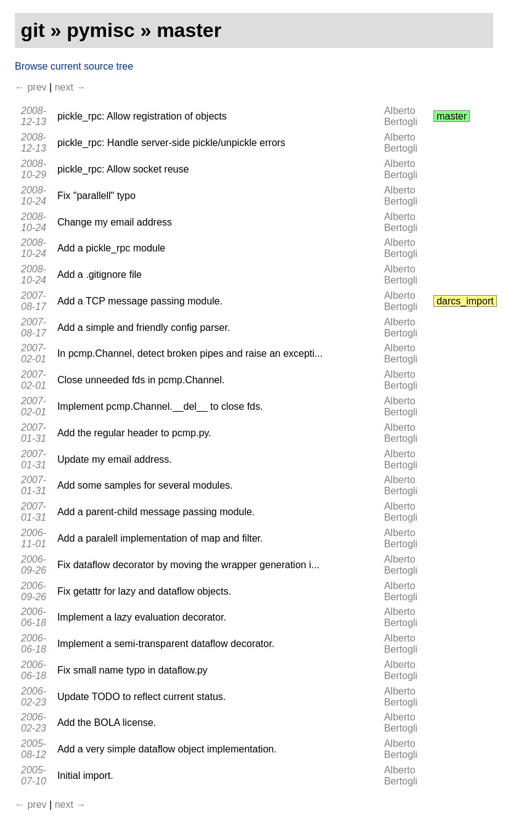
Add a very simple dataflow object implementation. (167, 749)
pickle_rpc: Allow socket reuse (123, 169)
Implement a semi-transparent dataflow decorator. (165, 643)
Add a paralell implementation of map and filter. (160, 538)
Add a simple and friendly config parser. (143, 327)
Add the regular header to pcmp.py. (134, 433)
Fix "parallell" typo (96, 195)
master (189, 30)
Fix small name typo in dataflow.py (132, 670)
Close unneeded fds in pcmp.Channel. (140, 380)
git (33, 30)
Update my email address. (114, 459)
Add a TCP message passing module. (140, 301)
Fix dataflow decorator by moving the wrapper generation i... (188, 565)
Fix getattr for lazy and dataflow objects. (144, 591)
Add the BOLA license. (106, 722)
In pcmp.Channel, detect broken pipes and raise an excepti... (189, 353)
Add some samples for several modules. (145, 485)
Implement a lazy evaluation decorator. (141, 617)
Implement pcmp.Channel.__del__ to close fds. (160, 406)
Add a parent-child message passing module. (156, 512)
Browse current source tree (74, 66)
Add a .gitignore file (99, 274)
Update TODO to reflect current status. (141, 696)
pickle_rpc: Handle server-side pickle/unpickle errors (171, 142)
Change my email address (114, 222)
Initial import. (85, 775)
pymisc (100, 30)
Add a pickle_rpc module (111, 248)
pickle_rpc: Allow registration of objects (142, 116)
